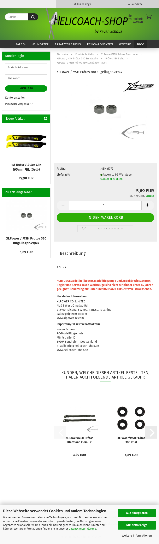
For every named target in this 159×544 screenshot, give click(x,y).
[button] (63, 205)
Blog (140, 44)
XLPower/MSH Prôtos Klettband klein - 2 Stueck (79, 440)
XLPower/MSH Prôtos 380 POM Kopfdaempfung (131, 440)
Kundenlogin (83, 4)
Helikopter (40, 44)
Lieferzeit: (63, 174)
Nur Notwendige (136, 525)
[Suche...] (33, 16)
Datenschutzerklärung (82, 528)
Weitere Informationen (137, 535)
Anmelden (26, 88)
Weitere (125, 44)
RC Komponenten (100, 44)
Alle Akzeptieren (137, 513)
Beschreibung (73, 253)
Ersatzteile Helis (68, 44)
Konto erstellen (15, 97)
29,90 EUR (26, 178)
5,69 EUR (26, 252)
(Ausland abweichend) (111, 179)
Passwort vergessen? (19, 104)
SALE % (20, 44)
